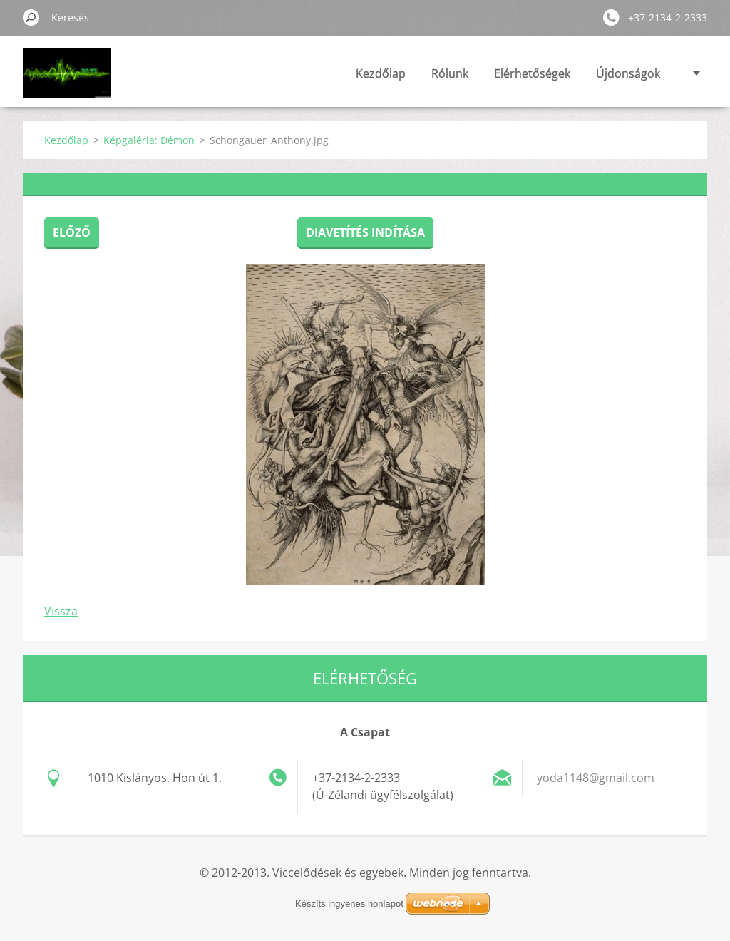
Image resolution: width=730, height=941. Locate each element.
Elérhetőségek (532, 73)
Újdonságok (628, 73)
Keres (31, 17)
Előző (72, 232)
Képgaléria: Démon (149, 140)
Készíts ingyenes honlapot (349, 903)
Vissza (61, 611)
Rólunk (449, 73)
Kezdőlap (381, 73)
